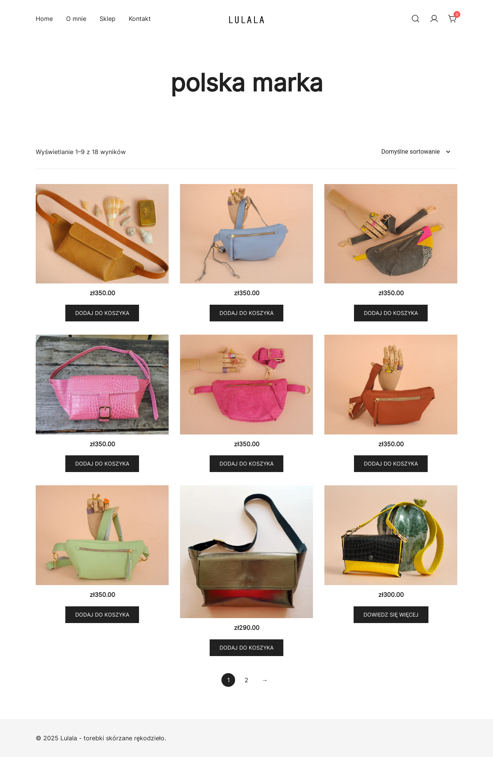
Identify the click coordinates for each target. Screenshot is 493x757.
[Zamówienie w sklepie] (415, 152)
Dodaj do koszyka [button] (102, 313)
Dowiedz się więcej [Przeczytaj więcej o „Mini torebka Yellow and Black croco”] (391, 614)
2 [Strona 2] (246, 680)
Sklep (107, 18)
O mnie (76, 18)
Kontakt (140, 18)
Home (44, 18)
